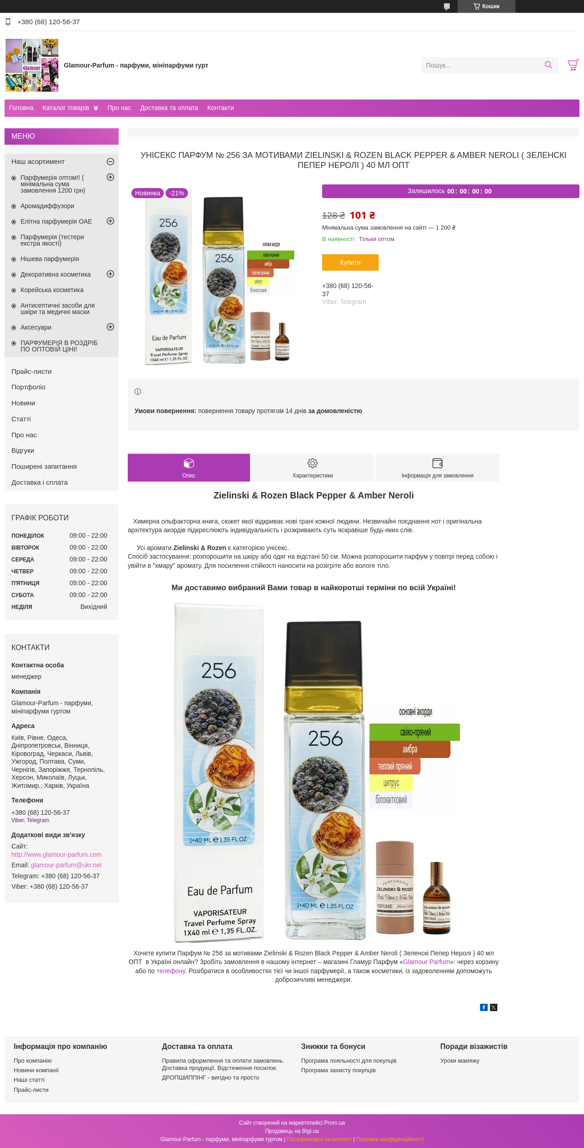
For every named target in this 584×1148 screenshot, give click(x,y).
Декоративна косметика (56, 274)
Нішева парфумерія (50, 258)
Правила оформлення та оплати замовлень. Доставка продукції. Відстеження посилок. (223, 1064)
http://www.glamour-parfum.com (56, 854)
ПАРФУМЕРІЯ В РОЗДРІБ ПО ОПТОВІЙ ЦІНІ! (59, 346)
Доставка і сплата (39, 482)
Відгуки (22, 450)
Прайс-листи (31, 371)
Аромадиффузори (47, 206)
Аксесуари (36, 327)
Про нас (119, 107)
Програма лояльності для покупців (348, 1060)
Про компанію (33, 1060)
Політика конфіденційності (390, 1139)
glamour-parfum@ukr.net (66, 865)
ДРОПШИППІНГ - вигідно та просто (210, 1077)
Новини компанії (36, 1070)
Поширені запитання (44, 466)
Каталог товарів (65, 107)
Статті (21, 419)
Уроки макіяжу (460, 1060)
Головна (21, 107)
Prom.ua (334, 1123)
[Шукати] (548, 65)
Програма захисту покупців (338, 1070)
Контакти (220, 107)
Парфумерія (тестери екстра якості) (52, 240)
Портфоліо (28, 387)
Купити (350, 262)
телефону (170, 971)
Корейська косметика (52, 290)
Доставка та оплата (169, 107)
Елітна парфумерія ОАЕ (56, 221)
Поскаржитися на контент (319, 1139)
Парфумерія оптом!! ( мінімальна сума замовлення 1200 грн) (53, 184)
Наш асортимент (38, 161)
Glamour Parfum (426, 961)
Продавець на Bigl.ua (292, 1131)
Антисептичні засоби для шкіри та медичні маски (58, 308)
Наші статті (29, 1079)
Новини (23, 403)
